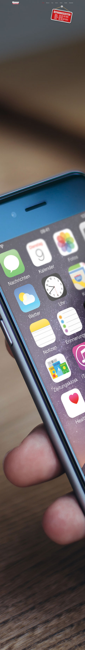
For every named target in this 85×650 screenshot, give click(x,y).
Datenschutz (71, 2)
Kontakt (66, 2)
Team (52, 2)
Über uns (47, 2)
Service (56, 2)
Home (43, 2)
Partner (61, 2)
